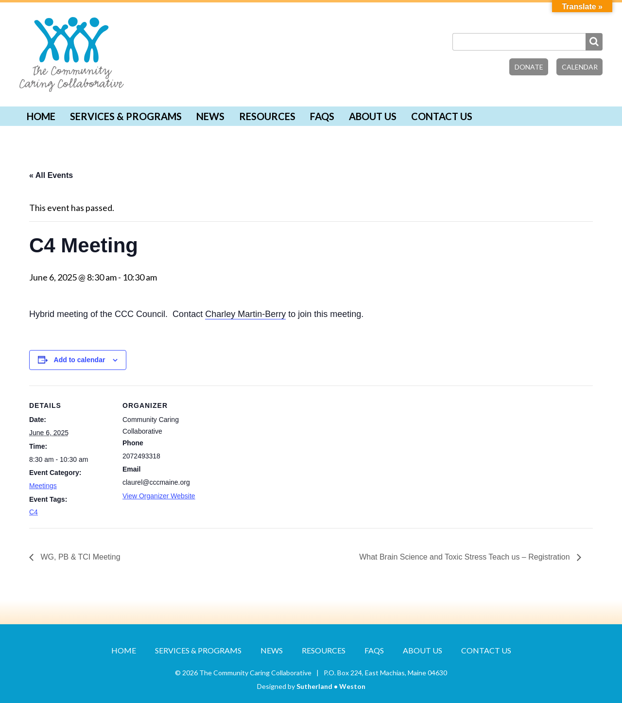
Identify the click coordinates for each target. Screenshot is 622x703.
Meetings (43, 486)
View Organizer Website (158, 496)
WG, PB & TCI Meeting (79, 557)
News (210, 116)
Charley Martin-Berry (245, 314)
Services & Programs (126, 116)
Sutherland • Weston (330, 686)
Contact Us (441, 116)
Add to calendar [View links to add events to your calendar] (79, 360)
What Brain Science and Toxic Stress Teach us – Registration (465, 557)
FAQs (322, 116)
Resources (267, 116)
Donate (529, 67)
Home (41, 116)
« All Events (51, 175)
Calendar (580, 67)
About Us (373, 116)
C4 (33, 512)
